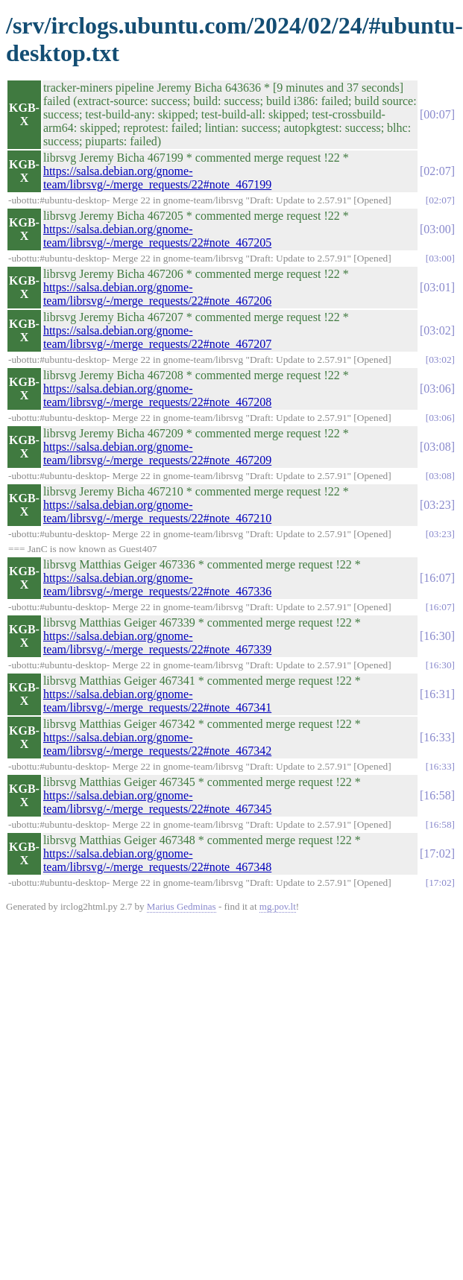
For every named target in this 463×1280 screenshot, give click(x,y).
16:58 (436, 795)
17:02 (436, 853)
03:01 (436, 287)
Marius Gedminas (181, 906)
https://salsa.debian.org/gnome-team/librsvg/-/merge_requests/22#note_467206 (157, 294)
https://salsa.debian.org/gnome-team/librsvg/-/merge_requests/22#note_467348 (157, 860)
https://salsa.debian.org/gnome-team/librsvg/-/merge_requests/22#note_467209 (157, 453)
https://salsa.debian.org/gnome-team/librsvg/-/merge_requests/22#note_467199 (157, 178)
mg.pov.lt (277, 906)
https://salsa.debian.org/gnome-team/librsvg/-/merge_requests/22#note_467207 (157, 337)
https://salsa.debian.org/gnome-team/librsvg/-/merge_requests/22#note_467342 (157, 744)
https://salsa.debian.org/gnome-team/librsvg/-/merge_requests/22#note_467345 (157, 802)
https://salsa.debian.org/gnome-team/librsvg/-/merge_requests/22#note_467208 (157, 395)
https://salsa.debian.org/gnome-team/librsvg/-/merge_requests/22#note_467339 (157, 643)
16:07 (436, 577)
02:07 (436, 171)
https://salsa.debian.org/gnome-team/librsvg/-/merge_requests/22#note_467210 (157, 511)
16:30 (436, 636)
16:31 (436, 694)
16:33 (436, 737)
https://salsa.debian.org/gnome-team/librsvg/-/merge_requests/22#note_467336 (157, 584)
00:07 (436, 114)
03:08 (436, 446)
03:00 (436, 229)
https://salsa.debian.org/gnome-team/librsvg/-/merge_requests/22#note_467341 (157, 701)
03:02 (436, 330)
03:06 (436, 388)
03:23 (436, 504)
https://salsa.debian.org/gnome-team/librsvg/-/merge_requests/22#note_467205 (157, 236)
